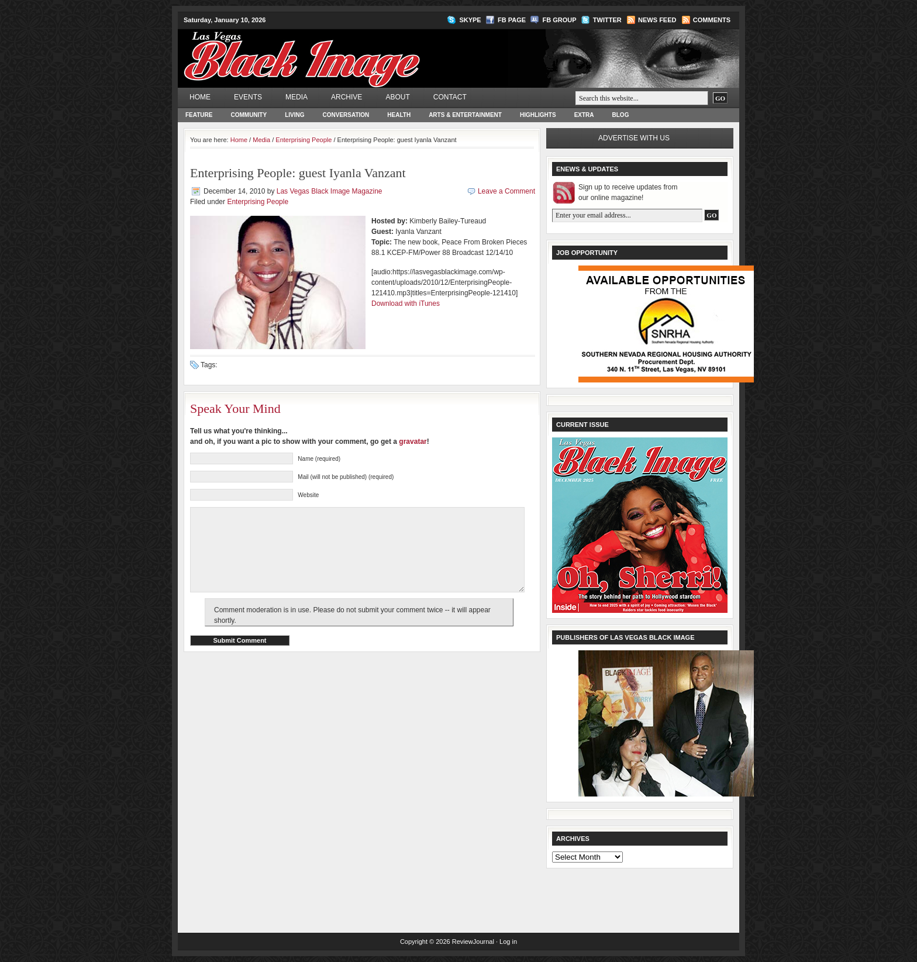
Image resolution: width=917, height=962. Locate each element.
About (397, 97)
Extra (584, 115)
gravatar (412, 441)
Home (200, 97)
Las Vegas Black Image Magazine (347, 50)
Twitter (607, 19)
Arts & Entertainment (465, 115)
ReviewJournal (473, 941)
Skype (470, 19)
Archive (346, 97)
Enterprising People (303, 139)
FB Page (512, 19)
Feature (198, 115)
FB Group (559, 19)
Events (248, 97)
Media (296, 97)
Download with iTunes (405, 303)
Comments (711, 19)
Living (294, 115)
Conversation (346, 115)
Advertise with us (634, 138)
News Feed (657, 19)
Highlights (538, 115)
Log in (508, 941)
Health (399, 115)
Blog (620, 115)
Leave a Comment (506, 191)
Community (248, 115)
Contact (450, 97)
